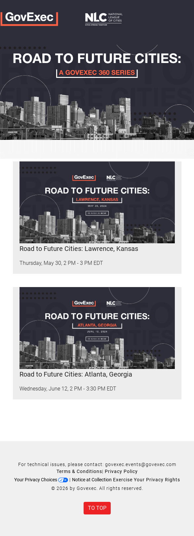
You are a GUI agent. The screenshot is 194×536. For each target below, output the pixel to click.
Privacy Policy (121, 471)
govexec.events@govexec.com (140, 464)
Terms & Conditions (79, 471)
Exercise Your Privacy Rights (146, 479)
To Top (97, 508)
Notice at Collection (92, 479)
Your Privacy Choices (41, 479)
